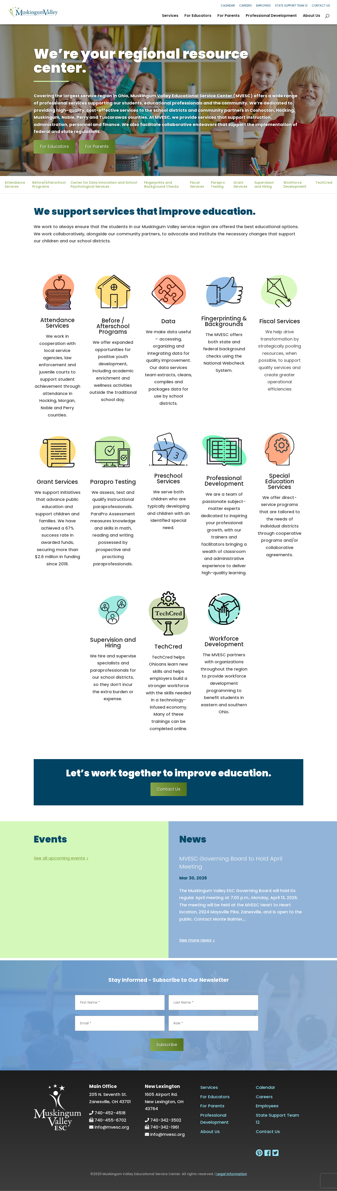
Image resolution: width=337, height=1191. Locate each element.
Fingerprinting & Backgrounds (224, 321)
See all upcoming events (59, 858)
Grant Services (240, 184)
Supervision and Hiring (264, 184)
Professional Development (271, 16)
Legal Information (231, 1174)
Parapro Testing (218, 184)
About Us (311, 16)
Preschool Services (168, 478)
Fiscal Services (197, 184)
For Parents (228, 16)
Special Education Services (279, 481)
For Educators (197, 16)
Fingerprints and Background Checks (161, 184)
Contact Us (321, 5)
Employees (263, 5)
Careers (245, 5)
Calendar (228, 5)
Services (170, 16)
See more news (195, 940)
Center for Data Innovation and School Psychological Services (103, 184)
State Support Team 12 (291, 5)
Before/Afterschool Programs (49, 184)
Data (168, 321)
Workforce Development (294, 184)
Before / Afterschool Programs (113, 326)
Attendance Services (15, 184)
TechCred (323, 182)
